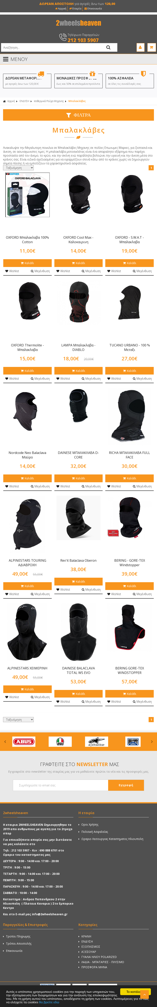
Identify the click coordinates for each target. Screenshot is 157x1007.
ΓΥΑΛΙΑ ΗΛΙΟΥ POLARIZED (97, 957)
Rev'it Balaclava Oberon (78, 560)
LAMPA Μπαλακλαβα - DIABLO (78, 347)
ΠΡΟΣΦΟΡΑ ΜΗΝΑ (92, 967)
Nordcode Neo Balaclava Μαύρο (27, 454)
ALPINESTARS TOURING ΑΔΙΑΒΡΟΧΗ (27, 562)
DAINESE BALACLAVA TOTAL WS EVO (78, 670)
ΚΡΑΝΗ (84, 936)
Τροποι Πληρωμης (16, 936)
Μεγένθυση (40, 271)
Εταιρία (75, 8)
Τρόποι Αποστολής (17, 943)
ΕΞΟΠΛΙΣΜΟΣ (89, 947)
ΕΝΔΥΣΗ (24, 101)
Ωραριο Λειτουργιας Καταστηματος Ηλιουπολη (110, 839)
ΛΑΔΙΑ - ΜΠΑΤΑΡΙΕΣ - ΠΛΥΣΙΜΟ (101, 962)
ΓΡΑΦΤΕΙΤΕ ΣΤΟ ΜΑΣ (79, 764)
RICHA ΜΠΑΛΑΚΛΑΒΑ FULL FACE (129, 454)
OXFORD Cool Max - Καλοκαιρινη (78, 239)
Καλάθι (27, 263)
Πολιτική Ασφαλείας (93, 832)
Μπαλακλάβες (77, 101)
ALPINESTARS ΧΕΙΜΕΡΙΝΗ (27, 668)
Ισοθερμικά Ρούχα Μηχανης (49, 101)
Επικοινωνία (93, 8)
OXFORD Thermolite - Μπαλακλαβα (27, 347)
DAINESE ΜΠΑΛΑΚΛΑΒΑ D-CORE (78, 454)
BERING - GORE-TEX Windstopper (129, 562)
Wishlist (12, 271)
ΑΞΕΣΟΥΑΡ (87, 952)
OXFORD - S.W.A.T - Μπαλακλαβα (129, 239)
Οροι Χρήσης (88, 824)
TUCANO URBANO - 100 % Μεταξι (129, 347)
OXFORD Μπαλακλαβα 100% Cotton (27, 239)
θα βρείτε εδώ (49, 1002)
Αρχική (60, 8)
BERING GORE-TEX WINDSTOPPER (129, 670)
